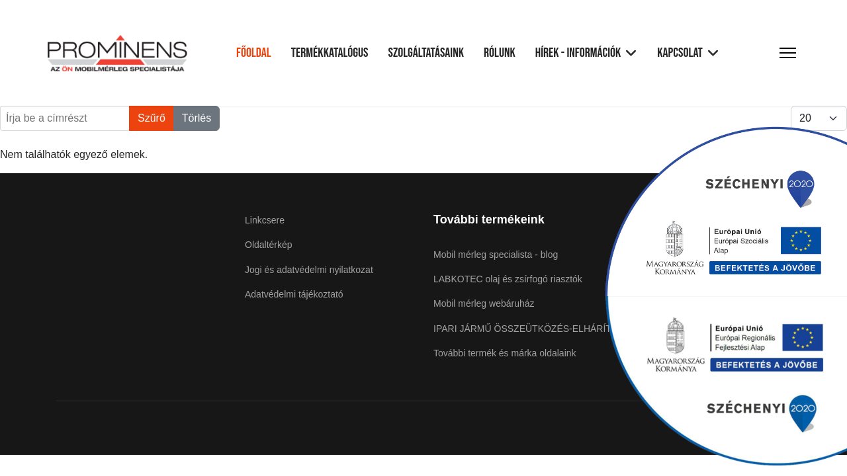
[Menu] (788, 53)
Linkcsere (265, 220)
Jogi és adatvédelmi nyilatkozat (309, 269)
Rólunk (499, 53)
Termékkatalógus (330, 53)
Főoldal (253, 53)
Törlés (196, 118)
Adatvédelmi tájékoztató (294, 294)
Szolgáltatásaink (426, 53)
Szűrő (151, 118)
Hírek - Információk (578, 53)
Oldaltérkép (268, 244)
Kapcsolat (680, 53)
